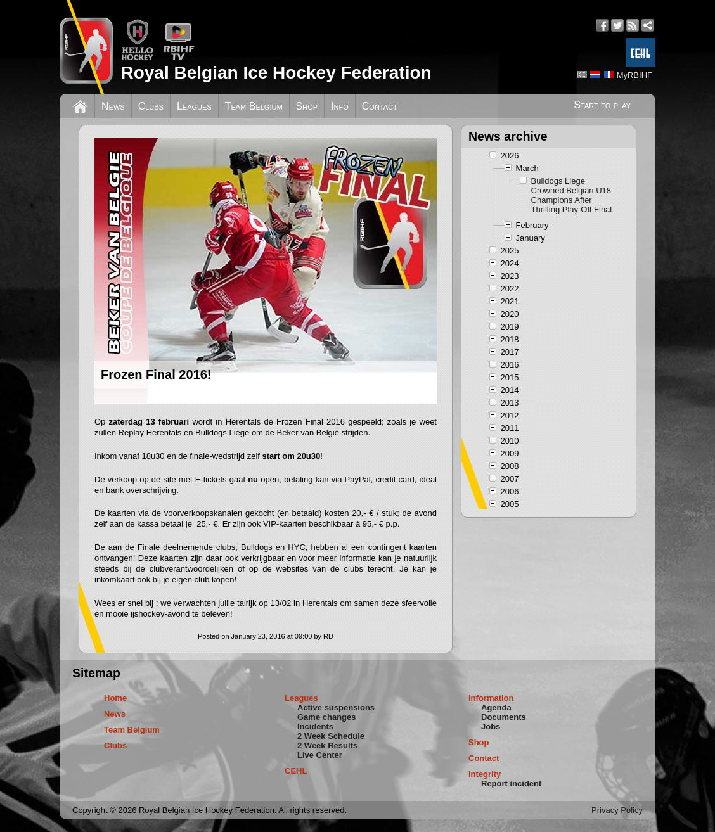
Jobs (490, 726)
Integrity (484, 774)
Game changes (326, 717)
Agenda (496, 707)
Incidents (315, 726)
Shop (307, 106)
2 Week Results (327, 745)
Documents (503, 717)
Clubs (151, 106)
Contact (379, 106)
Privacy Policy (617, 810)
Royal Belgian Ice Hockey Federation (275, 72)
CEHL (296, 771)
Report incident (511, 783)
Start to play (602, 104)
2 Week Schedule (330, 736)
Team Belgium (254, 106)
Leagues (194, 106)
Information (491, 698)
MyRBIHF (634, 75)
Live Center (319, 755)
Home (115, 698)
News (113, 106)
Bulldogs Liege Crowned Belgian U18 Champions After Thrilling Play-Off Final (571, 195)
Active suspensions (336, 707)
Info (340, 106)
